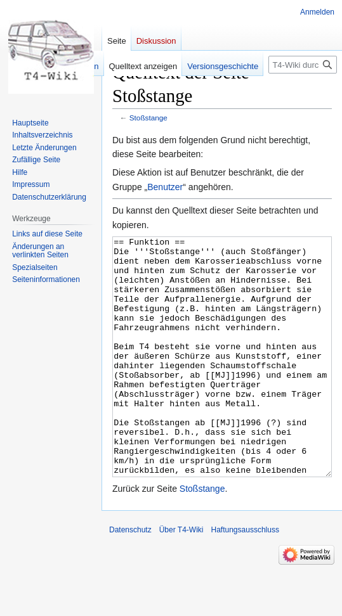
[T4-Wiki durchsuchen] (302, 65)
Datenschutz (130, 577)
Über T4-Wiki (181, 577)
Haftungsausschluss (245, 577)
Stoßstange (148, 117)
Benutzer (165, 187)
